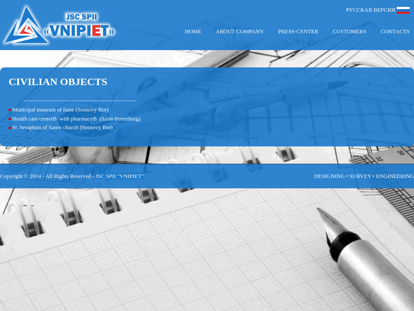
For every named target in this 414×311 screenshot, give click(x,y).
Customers (349, 31)
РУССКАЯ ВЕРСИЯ (378, 10)
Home (193, 31)
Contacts (395, 31)
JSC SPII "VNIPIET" (119, 176)
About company (240, 31)
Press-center (298, 31)
